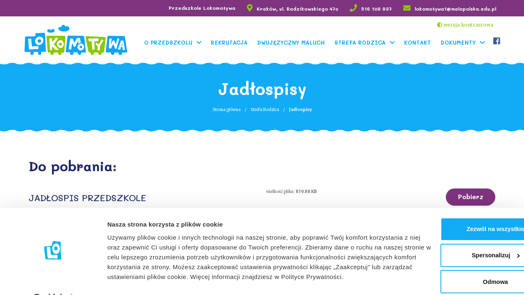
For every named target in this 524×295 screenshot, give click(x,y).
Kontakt (419, 42)
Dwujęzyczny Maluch (293, 42)
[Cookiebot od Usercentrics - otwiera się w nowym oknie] (53, 279)
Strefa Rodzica (361, 42)
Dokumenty (459, 42)
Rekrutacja (230, 42)
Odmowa (455, 252)
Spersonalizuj (456, 225)
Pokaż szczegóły (131, 278)
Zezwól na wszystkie (456, 198)
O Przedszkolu (170, 42)
